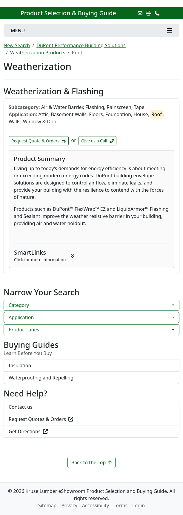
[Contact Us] (157, 13)
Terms (120, 505)
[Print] (148, 13)
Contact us (21, 407)
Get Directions (28, 431)
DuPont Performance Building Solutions (81, 45)
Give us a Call (97, 141)
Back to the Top (91, 462)
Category (19, 305)
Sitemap (47, 505)
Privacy (69, 505)
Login (138, 505)
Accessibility (95, 505)
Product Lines (24, 329)
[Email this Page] (140, 13)
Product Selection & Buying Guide (68, 13)
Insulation (20, 365)
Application (21, 317)
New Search (17, 45)
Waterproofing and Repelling (41, 377)
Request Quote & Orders (38, 141)
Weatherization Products (37, 52)
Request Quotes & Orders (41, 419)
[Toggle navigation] (91, 30)
